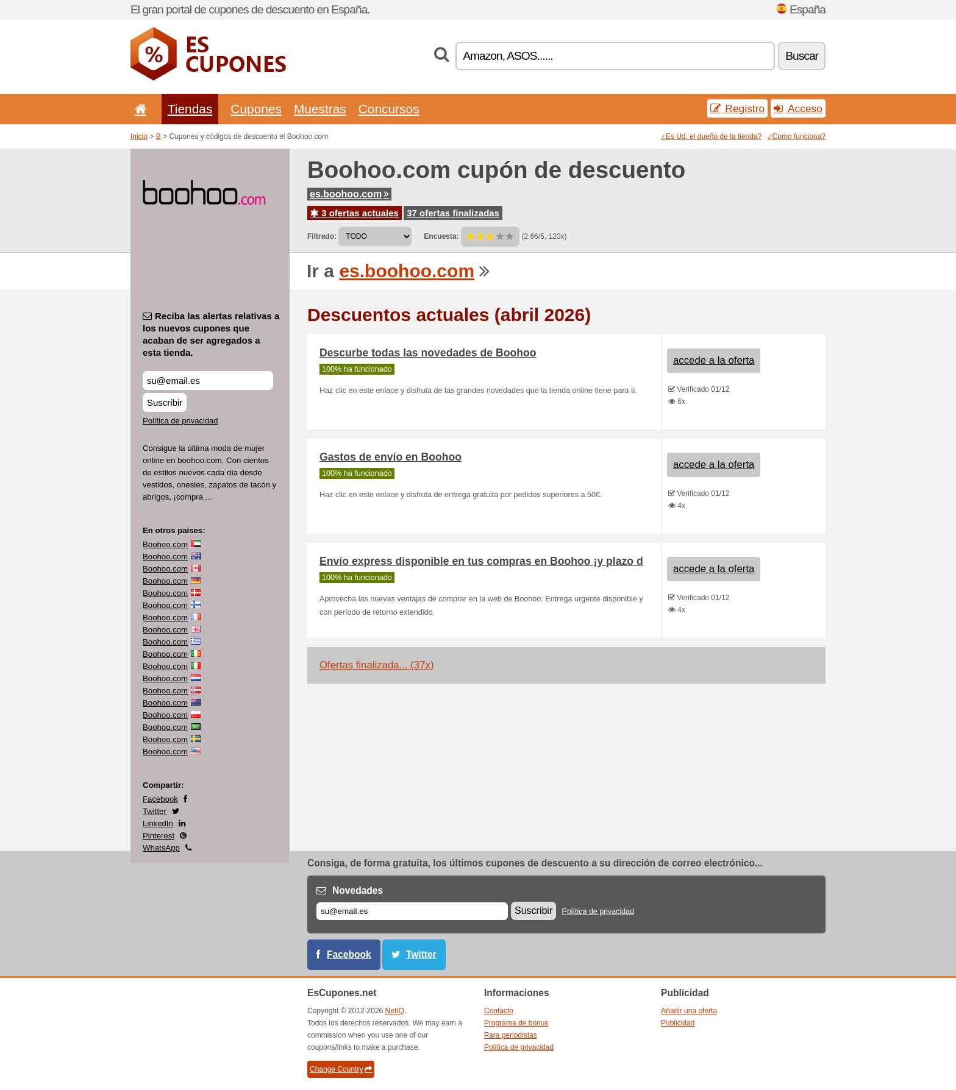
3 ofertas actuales (354, 213)
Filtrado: (322, 236)
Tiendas (190, 109)
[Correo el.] (412, 911)
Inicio (139, 136)
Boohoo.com (165, 544)
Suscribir (164, 402)
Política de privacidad (180, 420)
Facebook (160, 799)
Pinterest (158, 835)
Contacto (498, 1011)
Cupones (256, 109)
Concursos (388, 109)
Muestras (320, 109)
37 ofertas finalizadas (453, 213)
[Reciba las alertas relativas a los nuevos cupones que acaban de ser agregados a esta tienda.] (208, 380)
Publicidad (677, 1023)
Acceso (798, 108)
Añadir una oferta (689, 1011)
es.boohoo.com (349, 194)
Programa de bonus (516, 1023)
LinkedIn (158, 823)
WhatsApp (161, 847)
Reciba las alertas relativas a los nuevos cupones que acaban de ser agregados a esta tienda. (211, 334)
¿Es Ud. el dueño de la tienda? (712, 136)
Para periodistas (510, 1035)
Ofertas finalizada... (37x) (376, 665)
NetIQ (394, 1011)
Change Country (341, 1069)
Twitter (154, 811)
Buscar (801, 55)
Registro (737, 108)
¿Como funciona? (797, 136)
